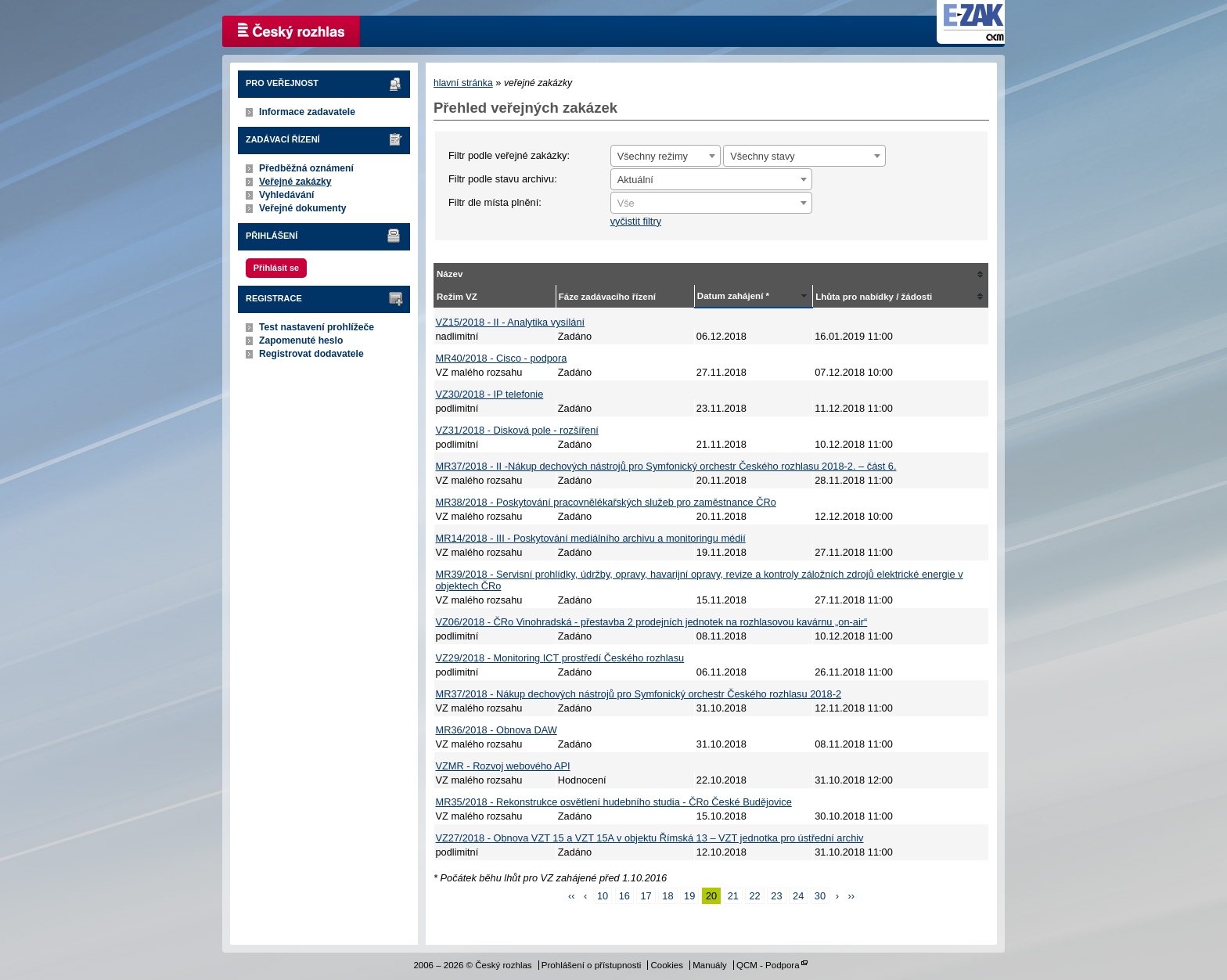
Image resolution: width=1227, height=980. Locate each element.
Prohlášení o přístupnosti (591, 965)
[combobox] (665, 156)
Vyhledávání (287, 194)
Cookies (666, 965)
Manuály (710, 965)
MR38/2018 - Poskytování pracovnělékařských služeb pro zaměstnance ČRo (606, 502)
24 (798, 896)
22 (754, 896)
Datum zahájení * (733, 296)
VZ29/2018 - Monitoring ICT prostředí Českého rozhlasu (560, 658)
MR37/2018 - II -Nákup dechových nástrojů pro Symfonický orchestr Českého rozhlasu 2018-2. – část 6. (666, 466)
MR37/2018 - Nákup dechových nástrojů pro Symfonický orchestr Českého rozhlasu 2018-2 (639, 694)
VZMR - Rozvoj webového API (503, 766)
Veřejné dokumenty (302, 208)
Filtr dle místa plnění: (495, 202)
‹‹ (571, 896)
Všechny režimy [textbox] (652, 156)
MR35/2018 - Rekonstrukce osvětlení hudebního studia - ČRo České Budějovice (614, 802)
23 (776, 896)
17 (645, 896)
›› (851, 896)
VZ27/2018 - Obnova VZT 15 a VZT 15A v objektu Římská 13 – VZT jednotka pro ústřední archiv (650, 838)
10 (602, 896)
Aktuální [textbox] (635, 180)
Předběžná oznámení (306, 168)
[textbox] (711, 203)
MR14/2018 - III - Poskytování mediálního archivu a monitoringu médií (591, 538)
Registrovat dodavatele (311, 353)
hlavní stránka (463, 82)
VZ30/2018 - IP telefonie (490, 394)
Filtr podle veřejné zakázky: (509, 155)
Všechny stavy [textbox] (762, 156)
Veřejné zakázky (295, 181)
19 (689, 896)
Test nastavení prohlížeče (316, 327)
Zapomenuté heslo (301, 340)
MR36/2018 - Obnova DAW (496, 730)
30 (820, 896)
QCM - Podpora (768, 965)
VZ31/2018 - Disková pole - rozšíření (517, 430)
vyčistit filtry (635, 221)
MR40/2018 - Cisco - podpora (501, 358)
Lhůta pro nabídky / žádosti (873, 296)
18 (667, 896)
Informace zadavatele (307, 111)
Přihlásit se (276, 267)
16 (624, 896)
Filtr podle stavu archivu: (502, 179)
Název (449, 274)
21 (733, 896)
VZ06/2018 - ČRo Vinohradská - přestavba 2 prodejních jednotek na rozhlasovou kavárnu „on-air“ (652, 622)
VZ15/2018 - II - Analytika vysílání (510, 322)
